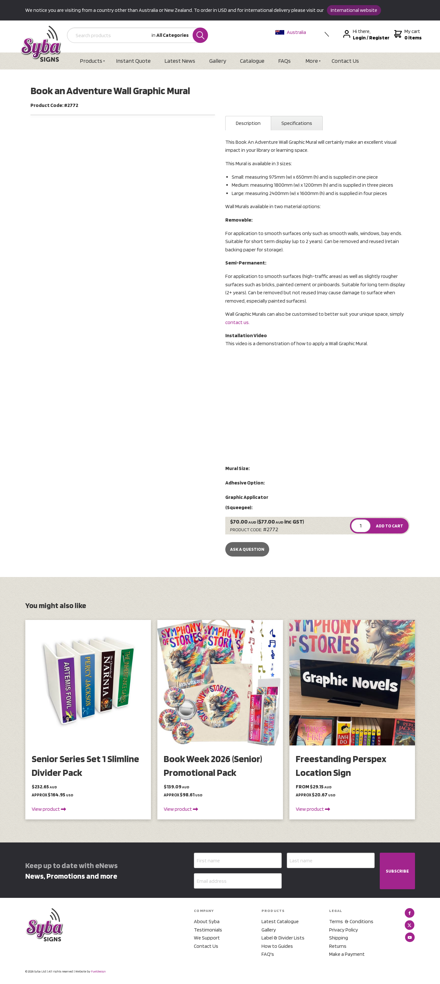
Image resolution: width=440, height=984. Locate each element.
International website (354, 10)
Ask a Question (247, 549)
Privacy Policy (343, 930)
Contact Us (345, 60)
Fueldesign (98, 971)
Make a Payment (347, 954)
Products (91, 60)
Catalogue (252, 60)
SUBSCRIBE (397, 871)
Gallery (217, 60)
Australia (290, 32)
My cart (407, 34)
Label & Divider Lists (283, 938)
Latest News (179, 60)
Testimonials (208, 930)
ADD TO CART (389, 525)
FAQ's (268, 954)
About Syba (207, 921)
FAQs (284, 60)
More (311, 60)
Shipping (338, 938)
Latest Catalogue (280, 921)
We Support (207, 938)
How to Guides (277, 946)
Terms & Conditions (351, 921)
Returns (337, 946)
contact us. (237, 322)
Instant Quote (133, 60)
